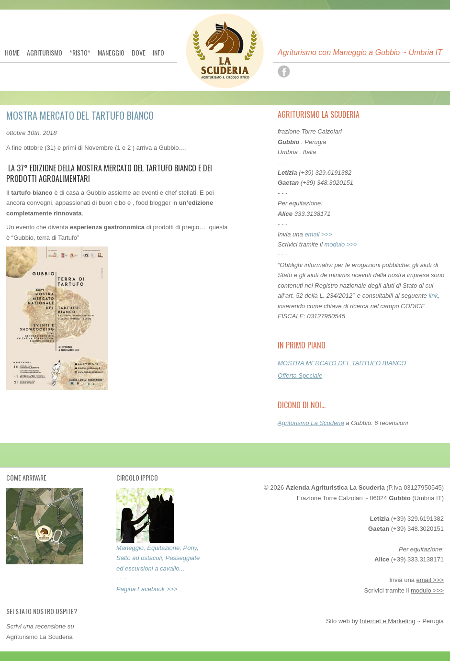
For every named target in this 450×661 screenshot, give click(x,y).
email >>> (318, 234)
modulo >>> (341, 244)
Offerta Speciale (300, 375)
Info (158, 52)
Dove (139, 52)
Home (12, 52)
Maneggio (111, 52)
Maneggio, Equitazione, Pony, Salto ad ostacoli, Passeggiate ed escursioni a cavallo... (158, 558)
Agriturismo (44, 52)
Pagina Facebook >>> (147, 589)
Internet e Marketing (388, 621)
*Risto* (79, 52)
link (433, 295)
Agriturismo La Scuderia (311, 422)
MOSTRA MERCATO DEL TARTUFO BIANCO (342, 363)
